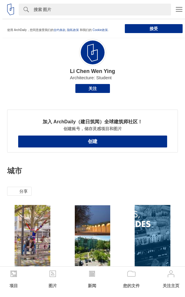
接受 (154, 28)
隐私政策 (73, 30)
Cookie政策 (100, 30)
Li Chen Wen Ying (92, 71)
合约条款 (60, 30)
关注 (92, 88)
